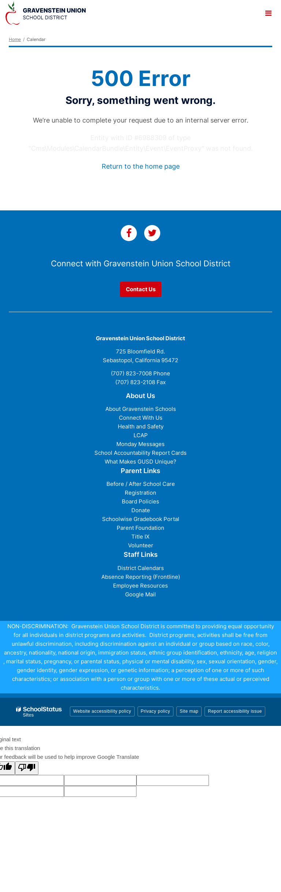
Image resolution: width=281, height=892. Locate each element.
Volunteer (140, 545)
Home (15, 39)
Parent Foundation (140, 527)
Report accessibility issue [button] (235, 711)
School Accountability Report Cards (140, 452)
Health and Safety (141, 426)
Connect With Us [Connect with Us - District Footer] (140, 417)
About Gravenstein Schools (140, 408)
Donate (140, 510)
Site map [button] (189, 711)
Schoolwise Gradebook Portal (140, 519)
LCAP (141, 435)
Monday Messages (140, 444)
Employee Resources (140, 585)
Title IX (140, 536)
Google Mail (140, 594)
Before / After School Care (140, 483)
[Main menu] (268, 13)
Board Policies (140, 501)
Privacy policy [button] (155, 711)
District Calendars (140, 568)
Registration (140, 492)
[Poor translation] (26, 768)
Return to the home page (141, 166)
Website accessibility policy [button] (102, 711)
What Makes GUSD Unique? (140, 461)
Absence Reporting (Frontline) (140, 576)
